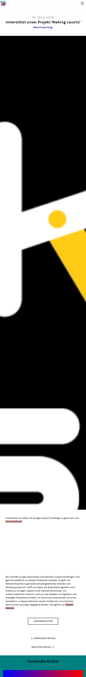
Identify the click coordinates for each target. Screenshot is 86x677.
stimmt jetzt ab (14, 521)
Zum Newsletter (43, 621)
